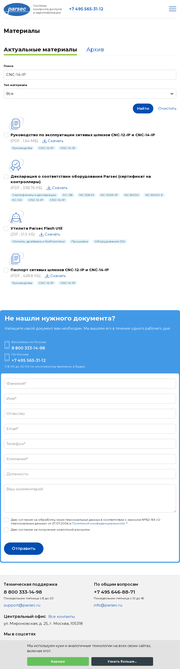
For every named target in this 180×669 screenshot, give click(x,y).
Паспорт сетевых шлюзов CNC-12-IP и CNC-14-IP (60, 269)
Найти (143, 108)
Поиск (8, 66)
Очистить (167, 108)
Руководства (22, 148)
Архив (95, 49)
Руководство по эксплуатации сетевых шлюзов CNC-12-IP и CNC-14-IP (83, 134)
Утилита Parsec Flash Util (36, 228)
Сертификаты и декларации (34, 195)
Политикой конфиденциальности (98, 523)
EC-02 (17, 200)
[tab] (40, 50)
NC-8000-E (154, 195)
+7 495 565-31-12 (86, 9)
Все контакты (61, 616)
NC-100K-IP (109, 195)
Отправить (24, 548)
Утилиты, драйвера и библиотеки (38, 241)
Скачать (55, 140)
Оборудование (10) (110, 241)
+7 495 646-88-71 (114, 592)
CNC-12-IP (46, 148)
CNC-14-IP (67, 148)
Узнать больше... (122, 661)
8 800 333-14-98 (28, 348)
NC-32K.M (86, 195)
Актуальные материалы (40, 49)
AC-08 (68, 195)
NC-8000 (131, 195)
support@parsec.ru (22, 605)
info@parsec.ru (108, 605)
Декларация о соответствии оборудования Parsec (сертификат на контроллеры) (81, 179)
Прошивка (79, 241)
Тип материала (15, 85)
